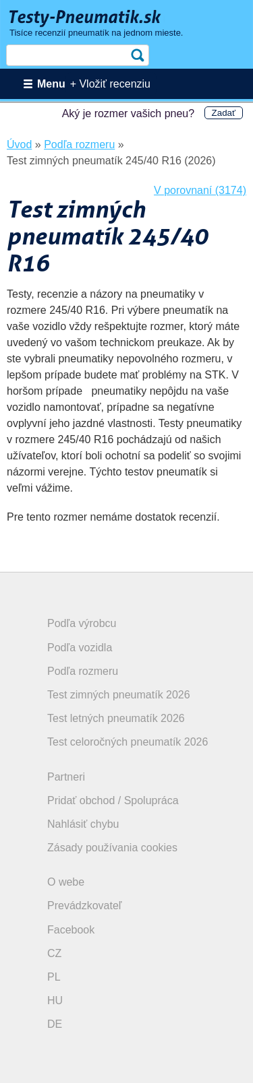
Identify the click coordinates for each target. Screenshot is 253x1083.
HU (55, 1000)
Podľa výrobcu (82, 623)
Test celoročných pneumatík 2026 (127, 742)
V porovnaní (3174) (200, 190)
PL (54, 977)
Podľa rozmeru (82, 671)
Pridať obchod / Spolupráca (113, 800)
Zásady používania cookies (112, 847)
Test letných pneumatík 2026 (116, 718)
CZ (54, 953)
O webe (65, 882)
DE (54, 1024)
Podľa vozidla (79, 647)
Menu (51, 84)
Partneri (66, 777)
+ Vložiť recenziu (110, 84)
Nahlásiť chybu (83, 824)
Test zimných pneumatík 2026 (118, 694)
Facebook (70, 930)
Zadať (223, 113)
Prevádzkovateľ (84, 905)
